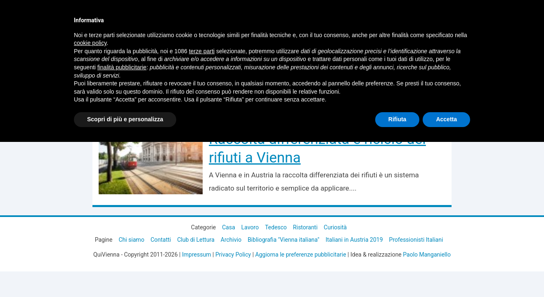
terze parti (202, 51)
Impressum (196, 254)
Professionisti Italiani (416, 239)
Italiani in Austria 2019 (354, 239)
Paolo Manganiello (427, 254)
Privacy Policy (233, 254)
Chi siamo (131, 239)
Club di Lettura (195, 239)
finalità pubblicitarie (122, 67)
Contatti (161, 239)
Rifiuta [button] (397, 119)
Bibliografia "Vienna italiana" (283, 239)
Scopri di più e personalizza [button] (125, 119)
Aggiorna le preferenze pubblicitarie (300, 254)
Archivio (231, 239)
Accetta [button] (446, 119)
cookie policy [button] (90, 43)
